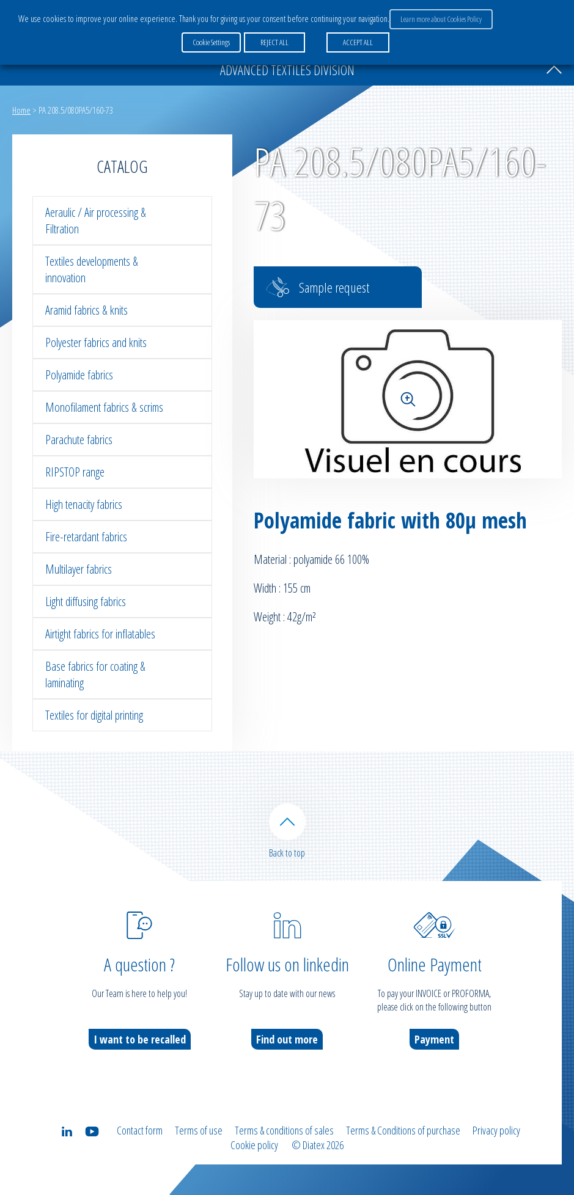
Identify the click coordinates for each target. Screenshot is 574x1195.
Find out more (287, 1039)
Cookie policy (254, 1145)
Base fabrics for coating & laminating (95, 674)
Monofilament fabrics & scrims (104, 407)
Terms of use (199, 1130)
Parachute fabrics (78, 439)
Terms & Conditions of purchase (403, 1130)
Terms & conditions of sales (284, 1130)
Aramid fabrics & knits (86, 310)
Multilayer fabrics (78, 569)
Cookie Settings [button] (211, 42)
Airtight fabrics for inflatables (100, 634)
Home (21, 110)
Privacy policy (496, 1130)
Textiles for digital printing (94, 715)
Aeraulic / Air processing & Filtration (95, 220)
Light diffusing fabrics (85, 601)
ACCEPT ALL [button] (358, 42)
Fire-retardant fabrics (86, 536)
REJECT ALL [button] (274, 42)
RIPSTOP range (75, 472)
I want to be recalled (140, 1039)
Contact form (140, 1130)
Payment (434, 1039)
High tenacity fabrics (83, 504)
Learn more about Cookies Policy (441, 18)
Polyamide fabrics (79, 375)
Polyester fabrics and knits (96, 342)
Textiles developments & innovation (91, 269)
